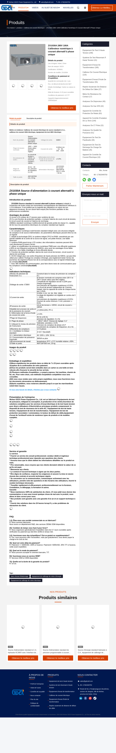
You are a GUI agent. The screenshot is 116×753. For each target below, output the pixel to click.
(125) (95, 73)
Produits (23, 8)
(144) (95, 119)
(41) (94, 59)
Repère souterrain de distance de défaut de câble (62, 705)
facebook (85, 696)
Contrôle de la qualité (37, 690)
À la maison (11, 28)
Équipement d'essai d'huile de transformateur (59, 699)
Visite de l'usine (35, 686)
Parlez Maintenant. (95, 186)
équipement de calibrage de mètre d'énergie (46, 575)
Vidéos (35, 8)
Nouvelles (68, 8)
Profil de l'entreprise (37, 682)
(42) (93, 106)
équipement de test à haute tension (61, 680)
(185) (91, 66)
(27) (94, 88)
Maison (11, 8)
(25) (92, 147)
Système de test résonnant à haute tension (60, 685)
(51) (92, 131)
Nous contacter (35, 694)
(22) (93, 125)
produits (19, 28)
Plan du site (34, 698)
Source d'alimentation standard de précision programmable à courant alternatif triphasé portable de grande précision (57, 650)
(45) (94, 101)
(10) (92, 156)
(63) (92, 112)
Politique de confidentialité (35, 703)
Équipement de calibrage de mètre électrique (26, 579)
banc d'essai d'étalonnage (19, 575)
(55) (94, 81)
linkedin (80, 696)
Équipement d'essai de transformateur (61, 690)
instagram (90, 696)
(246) (94, 51)
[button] (43, 84)
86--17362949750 (63, 2)
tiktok (95, 696)
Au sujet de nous (51, 8)
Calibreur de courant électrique (34, 28)
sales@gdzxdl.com (46, 2)
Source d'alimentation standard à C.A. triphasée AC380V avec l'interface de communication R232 (22, 650)
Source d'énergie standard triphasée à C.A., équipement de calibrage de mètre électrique (92, 650)
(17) (92, 95)
